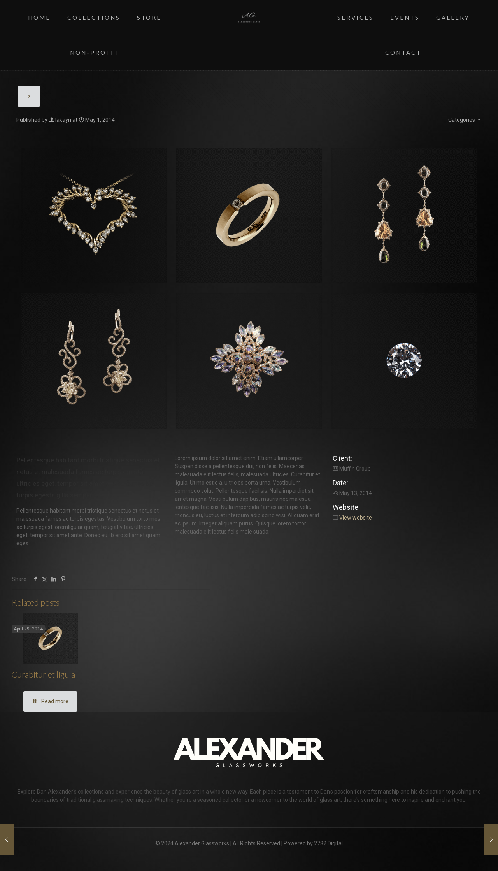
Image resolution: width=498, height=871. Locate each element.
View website (355, 518)
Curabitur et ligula (43, 674)
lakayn (63, 120)
